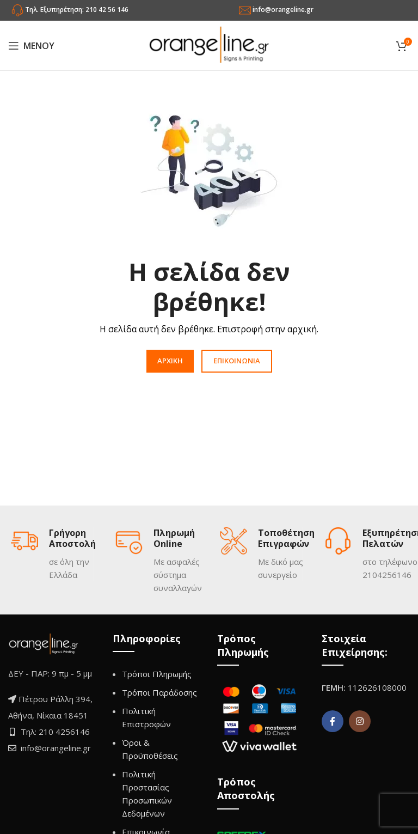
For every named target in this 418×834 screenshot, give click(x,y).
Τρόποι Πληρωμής (157, 673)
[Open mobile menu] (31, 46)
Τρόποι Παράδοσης (159, 692)
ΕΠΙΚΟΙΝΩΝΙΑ (236, 361)
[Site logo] (209, 44)
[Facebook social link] (332, 721)
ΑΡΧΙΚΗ (170, 361)
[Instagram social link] (360, 721)
